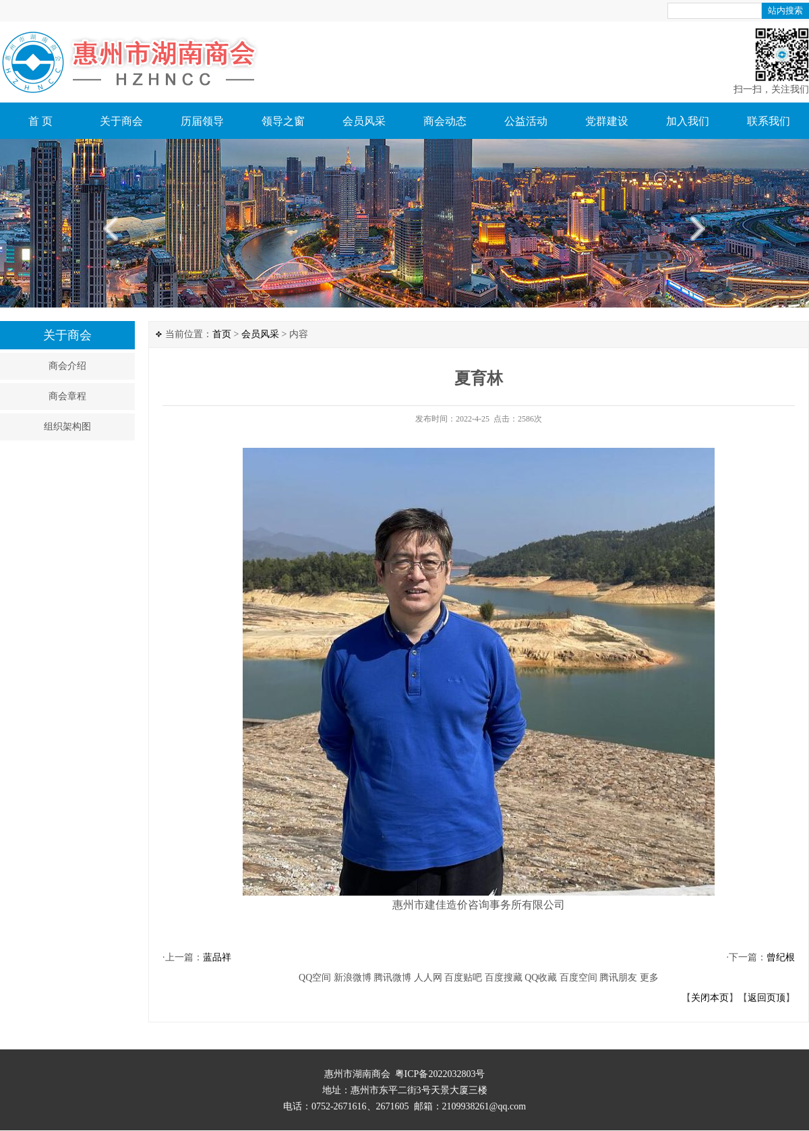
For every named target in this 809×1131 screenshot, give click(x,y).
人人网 (428, 978)
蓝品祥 (217, 957)
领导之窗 (283, 121)
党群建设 (606, 121)
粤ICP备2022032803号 (440, 1074)
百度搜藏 (503, 978)
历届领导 (202, 121)
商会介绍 (67, 366)
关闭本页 (710, 998)
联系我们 (768, 121)
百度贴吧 (463, 978)
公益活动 (525, 121)
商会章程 (67, 396)
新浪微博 (352, 978)
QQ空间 (315, 978)
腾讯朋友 (618, 978)
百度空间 (578, 978)
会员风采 (364, 121)
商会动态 (445, 121)
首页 (221, 334)
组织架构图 (67, 427)
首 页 (40, 121)
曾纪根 (781, 957)
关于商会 (121, 121)
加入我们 (687, 121)
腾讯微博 (392, 978)
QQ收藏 (541, 978)
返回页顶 (766, 998)
